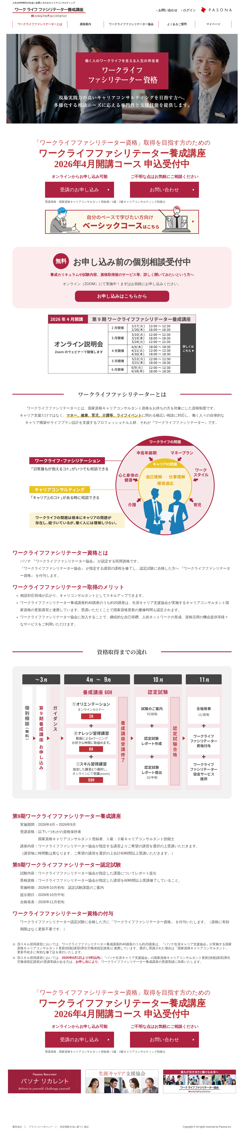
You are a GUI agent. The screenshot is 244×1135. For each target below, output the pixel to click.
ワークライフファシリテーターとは (40, 24)
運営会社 (17, 1126)
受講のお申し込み (79, 189)
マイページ (213, 24)
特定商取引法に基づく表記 (74, 1126)
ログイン (189, 10)
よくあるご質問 (177, 24)
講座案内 (85, 24)
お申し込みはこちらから (122, 296)
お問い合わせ (167, 10)
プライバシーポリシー (41, 1126)
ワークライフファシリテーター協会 (131, 24)
